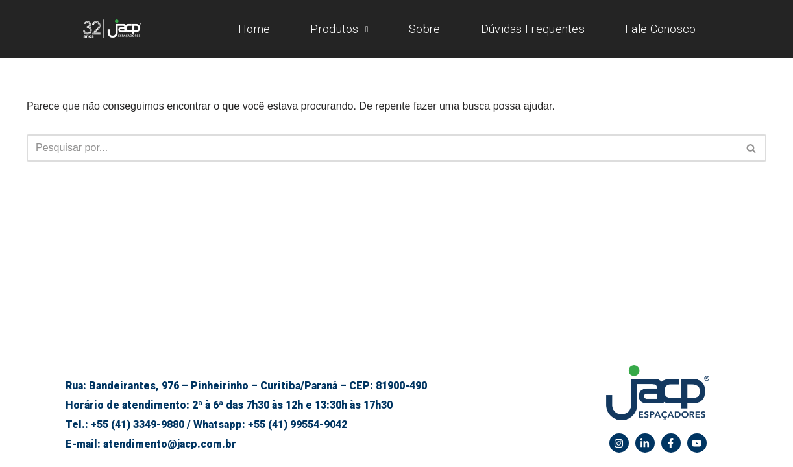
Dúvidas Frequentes (533, 29)
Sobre (425, 29)
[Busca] (382, 148)
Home (254, 29)
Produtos (339, 29)
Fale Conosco (660, 29)
